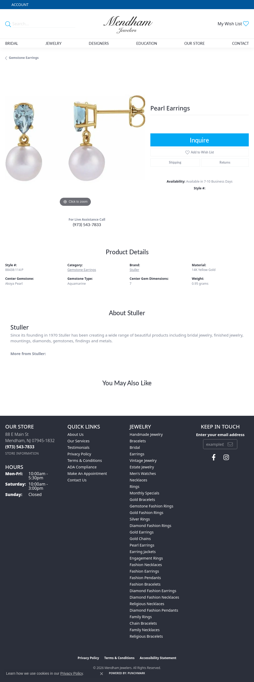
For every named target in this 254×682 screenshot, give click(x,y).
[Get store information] (22, 453)
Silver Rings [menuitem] (140, 519)
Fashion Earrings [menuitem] (144, 571)
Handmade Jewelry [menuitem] (146, 434)
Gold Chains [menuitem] (140, 538)
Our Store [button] (194, 43)
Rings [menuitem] (134, 486)
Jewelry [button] (53, 43)
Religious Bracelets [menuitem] (146, 636)
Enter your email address (220, 434)
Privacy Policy (79, 453)
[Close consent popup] (101, 673)
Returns (225, 162)
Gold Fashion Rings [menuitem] (146, 512)
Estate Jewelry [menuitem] (142, 466)
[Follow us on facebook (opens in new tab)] (213, 457)
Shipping (175, 162)
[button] (19, 4)
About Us (75, 434)
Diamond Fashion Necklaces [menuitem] (154, 597)
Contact (240, 43)
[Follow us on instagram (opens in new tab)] (226, 457)
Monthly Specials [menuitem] (145, 493)
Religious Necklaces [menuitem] (147, 603)
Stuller (134, 270)
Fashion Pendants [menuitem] (145, 577)
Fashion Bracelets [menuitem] (145, 584)
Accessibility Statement (158, 658)
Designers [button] (99, 43)
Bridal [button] (11, 43)
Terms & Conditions (84, 460)
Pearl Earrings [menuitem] (142, 545)
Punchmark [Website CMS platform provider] (136, 673)
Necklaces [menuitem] (138, 480)
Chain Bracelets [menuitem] (143, 623)
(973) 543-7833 (87, 224)
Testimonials (78, 447)
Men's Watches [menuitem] (143, 473)
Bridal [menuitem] (135, 447)
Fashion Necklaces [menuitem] (146, 564)
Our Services (78, 440)
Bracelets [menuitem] (138, 440)
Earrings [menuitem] (137, 453)
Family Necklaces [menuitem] (145, 629)
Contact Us (76, 480)
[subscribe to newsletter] (230, 444)
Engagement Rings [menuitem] (146, 558)
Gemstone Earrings (24, 57)
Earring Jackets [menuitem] (143, 551)
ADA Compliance (82, 466)
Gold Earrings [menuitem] (142, 532)
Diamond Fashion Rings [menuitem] (151, 525)
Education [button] (146, 43)
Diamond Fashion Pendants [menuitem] (154, 610)
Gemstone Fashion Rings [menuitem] (151, 506)
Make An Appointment (87, 473)
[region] (75, 138)
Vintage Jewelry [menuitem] (143, 460)
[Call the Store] (19, 447)
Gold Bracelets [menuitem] (142, 499)
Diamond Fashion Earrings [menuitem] (153, 590)
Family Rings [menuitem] (141, 616)
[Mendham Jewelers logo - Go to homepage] (127, 24)
